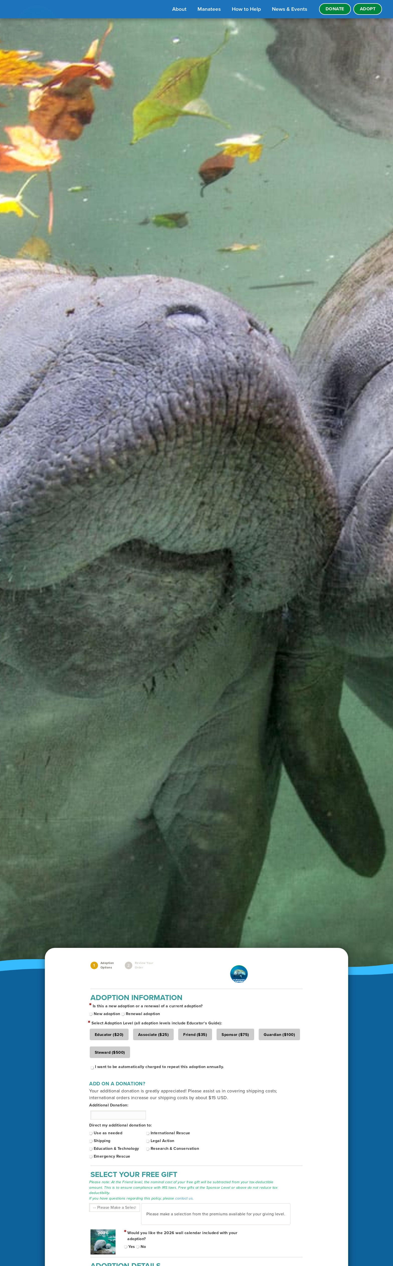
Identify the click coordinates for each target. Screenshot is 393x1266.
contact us (184, 1198)
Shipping (102, 1140)
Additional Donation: (108, 1105)
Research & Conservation (175, 1148)
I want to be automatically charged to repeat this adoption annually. (159, 1066)
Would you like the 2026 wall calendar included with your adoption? (182, 1235)
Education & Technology (116, 1148)
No (143, 1246)
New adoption (107, 1013)
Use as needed (108, 1133)
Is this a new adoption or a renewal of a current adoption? (148, 1006)
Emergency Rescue (112, 1156)
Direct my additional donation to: (120, 1125)
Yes (131, 1246)
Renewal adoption (143, 1013)
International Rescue (170, 1133)
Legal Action (162, 1140)
